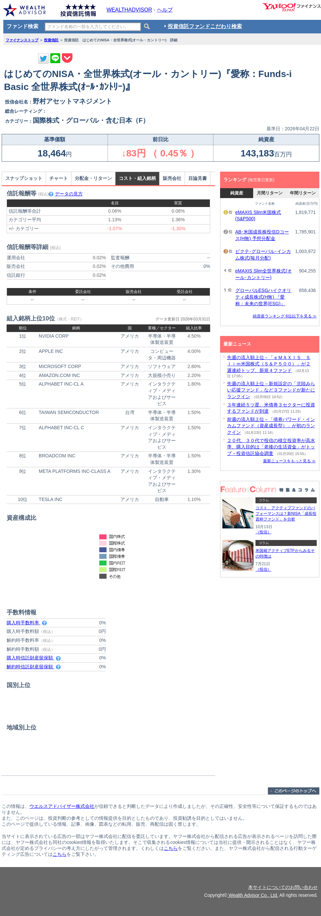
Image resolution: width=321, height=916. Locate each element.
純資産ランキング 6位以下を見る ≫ (285, 316)
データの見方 (66, 193)
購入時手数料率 (27, 622)
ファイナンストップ (22, 40)
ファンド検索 (22, 26)
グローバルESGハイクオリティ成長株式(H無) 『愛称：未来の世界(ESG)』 (263, 297)
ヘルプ (165, 10)
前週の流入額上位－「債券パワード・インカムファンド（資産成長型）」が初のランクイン (271, 426)
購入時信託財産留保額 (34, 657)
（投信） (263, 532)
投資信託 (51, 40)
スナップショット (23, 178)
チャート (58, 178)
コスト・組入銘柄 (137, 178)
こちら (171, 848)
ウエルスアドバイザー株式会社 (61, 806)
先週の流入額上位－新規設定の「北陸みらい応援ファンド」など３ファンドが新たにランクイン (271, 390)
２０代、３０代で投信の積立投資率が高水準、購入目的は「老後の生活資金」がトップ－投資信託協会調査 (271, 447)
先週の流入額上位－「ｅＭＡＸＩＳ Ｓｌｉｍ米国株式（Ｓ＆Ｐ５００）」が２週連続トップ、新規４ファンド (268, 364)
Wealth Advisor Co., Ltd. (252, 895)
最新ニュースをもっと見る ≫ (289, 461)
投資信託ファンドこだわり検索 (205, 26)
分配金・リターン (93, 178)
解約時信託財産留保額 (34, 666)
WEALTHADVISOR (129, 10)
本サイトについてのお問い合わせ (283, 887)
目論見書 (197, 178)
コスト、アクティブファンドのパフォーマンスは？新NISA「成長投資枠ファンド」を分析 (285, 513)
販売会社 (172, 178)
